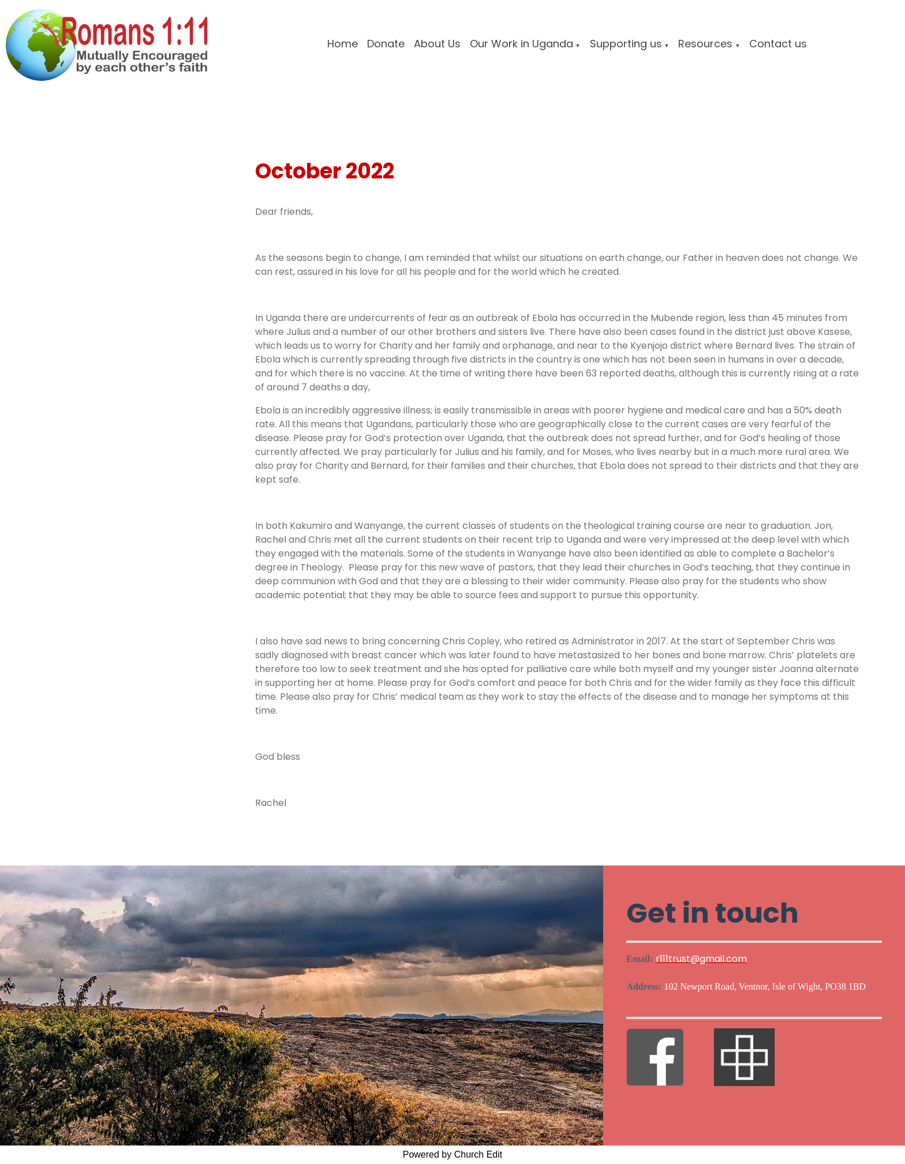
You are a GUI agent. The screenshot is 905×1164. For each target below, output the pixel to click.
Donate (386, 43)
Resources (705, 43)
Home (342, 43)
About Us (437, 43)
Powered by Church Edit (453, 1154)
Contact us (778, 43)
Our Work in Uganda (521, 43)
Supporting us (626, 43)
